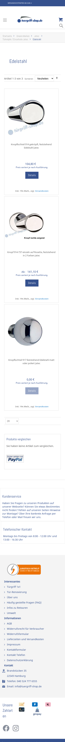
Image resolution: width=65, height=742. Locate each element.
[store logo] (32, 19)
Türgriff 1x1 (14, 586)
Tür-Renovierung (17, 592)
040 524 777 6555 (27, 681)
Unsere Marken (22, 36)
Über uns (12, 597)
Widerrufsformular (18, 634)
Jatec (37, 36)
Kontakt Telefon (16, 655)
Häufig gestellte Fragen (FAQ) (24, 602)
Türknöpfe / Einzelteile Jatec (15, 39)
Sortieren (29, 78)
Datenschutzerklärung (20, 660)
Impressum (13, 644)
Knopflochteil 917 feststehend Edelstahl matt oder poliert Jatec (31, 361)
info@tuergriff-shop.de (28, 686)
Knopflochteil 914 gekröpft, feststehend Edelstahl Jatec (31, 146)
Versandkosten (42, 191)
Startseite (7, 36)
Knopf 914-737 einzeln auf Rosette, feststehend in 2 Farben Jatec (31, 254)
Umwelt (11, 613)
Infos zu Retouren (17, 607)
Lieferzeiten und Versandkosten (25, 639)
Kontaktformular (16, 649)
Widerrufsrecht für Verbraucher (25, 628)
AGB (9, 623)
